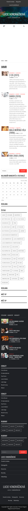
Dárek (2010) (15, 96)
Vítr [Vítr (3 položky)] (17, 274)
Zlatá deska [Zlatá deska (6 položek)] (14, 278)
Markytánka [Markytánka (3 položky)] (21, 250)
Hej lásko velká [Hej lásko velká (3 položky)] (6, 227)
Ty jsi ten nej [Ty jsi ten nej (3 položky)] (15, 270)
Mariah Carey (4, 385)
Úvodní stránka (10, 1)
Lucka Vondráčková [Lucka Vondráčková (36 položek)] (18, 239)
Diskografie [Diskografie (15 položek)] (5, 426)
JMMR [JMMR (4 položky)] (13, 227)
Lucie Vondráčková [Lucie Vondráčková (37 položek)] (6, 239)
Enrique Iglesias (5, 373)
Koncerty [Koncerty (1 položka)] (12, 426)
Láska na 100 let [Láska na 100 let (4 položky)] (6, 247)
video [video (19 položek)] (22, 270)
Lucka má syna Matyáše (15, 348)
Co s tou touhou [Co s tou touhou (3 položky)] (20, 219)
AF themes (17, 508)
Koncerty (3, 469)
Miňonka (12, 77)
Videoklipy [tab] (16, 315)
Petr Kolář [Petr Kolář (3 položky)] (20, 258)
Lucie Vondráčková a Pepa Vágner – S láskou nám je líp (17, 339)
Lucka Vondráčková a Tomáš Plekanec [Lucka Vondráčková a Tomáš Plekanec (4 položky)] (11, 243)
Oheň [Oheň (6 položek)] (14, 258)
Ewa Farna (3, 376)
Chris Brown (4, 370)
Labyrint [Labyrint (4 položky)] (22, 231)
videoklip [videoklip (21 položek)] (4, 274)
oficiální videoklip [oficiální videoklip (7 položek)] (6, 258)
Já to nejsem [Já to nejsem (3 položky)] (20, 227)
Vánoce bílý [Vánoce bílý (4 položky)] (11, 274)
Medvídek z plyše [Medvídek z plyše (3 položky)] (6, 254)
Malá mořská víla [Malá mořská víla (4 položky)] (6, 250)
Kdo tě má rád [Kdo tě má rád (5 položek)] (5, 231)
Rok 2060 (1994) (16, 155)
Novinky (17, 94)
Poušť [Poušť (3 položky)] (13, 262)
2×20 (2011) (14, 75)
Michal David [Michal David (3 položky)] (15, 254)
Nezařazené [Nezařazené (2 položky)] (20, 426)
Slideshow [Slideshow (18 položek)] (10, 430)
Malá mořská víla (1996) (17, 131)
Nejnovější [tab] (10, 315)
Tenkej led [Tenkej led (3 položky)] (21, 266)
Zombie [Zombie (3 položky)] (21, 278)
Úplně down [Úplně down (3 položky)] (5, 282)
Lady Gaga (3, 382)
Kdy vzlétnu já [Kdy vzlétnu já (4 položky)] (14, 231)
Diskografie (12, 94)
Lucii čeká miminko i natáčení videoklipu (16, 322)
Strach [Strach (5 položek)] (15, 266)
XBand (2, 388)
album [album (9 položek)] (3, 215)
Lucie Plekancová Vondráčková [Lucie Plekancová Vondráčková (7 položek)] (9, 235)
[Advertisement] (14, 42)
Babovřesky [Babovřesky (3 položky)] (17, 215)
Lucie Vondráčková (14, 5)
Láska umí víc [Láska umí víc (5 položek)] (15, 247)
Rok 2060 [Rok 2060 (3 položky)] (19, 262)
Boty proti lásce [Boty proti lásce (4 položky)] (6, 219)
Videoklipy (11, 336)
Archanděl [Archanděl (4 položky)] (9, 215)
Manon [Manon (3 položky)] (14, 250)
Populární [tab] (3, 315)
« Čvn (2, 200)
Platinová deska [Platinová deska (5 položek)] (6, 262)
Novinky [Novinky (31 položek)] (4, 430)
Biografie (18, 1)
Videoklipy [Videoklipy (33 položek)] (17, 430)
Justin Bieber (4, 379)
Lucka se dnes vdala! (14, 331)
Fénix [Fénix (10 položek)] (15, 223)
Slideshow (22, 94)
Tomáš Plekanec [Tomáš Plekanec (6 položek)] (6, 270)
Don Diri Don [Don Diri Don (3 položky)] (5, 223)
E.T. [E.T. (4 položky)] (11, 223)
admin (11, 98)
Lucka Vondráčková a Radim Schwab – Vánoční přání (16, 356)
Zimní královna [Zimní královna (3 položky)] (5, 278)
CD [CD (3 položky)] (13, 219)
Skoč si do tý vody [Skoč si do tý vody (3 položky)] (6, 266)
